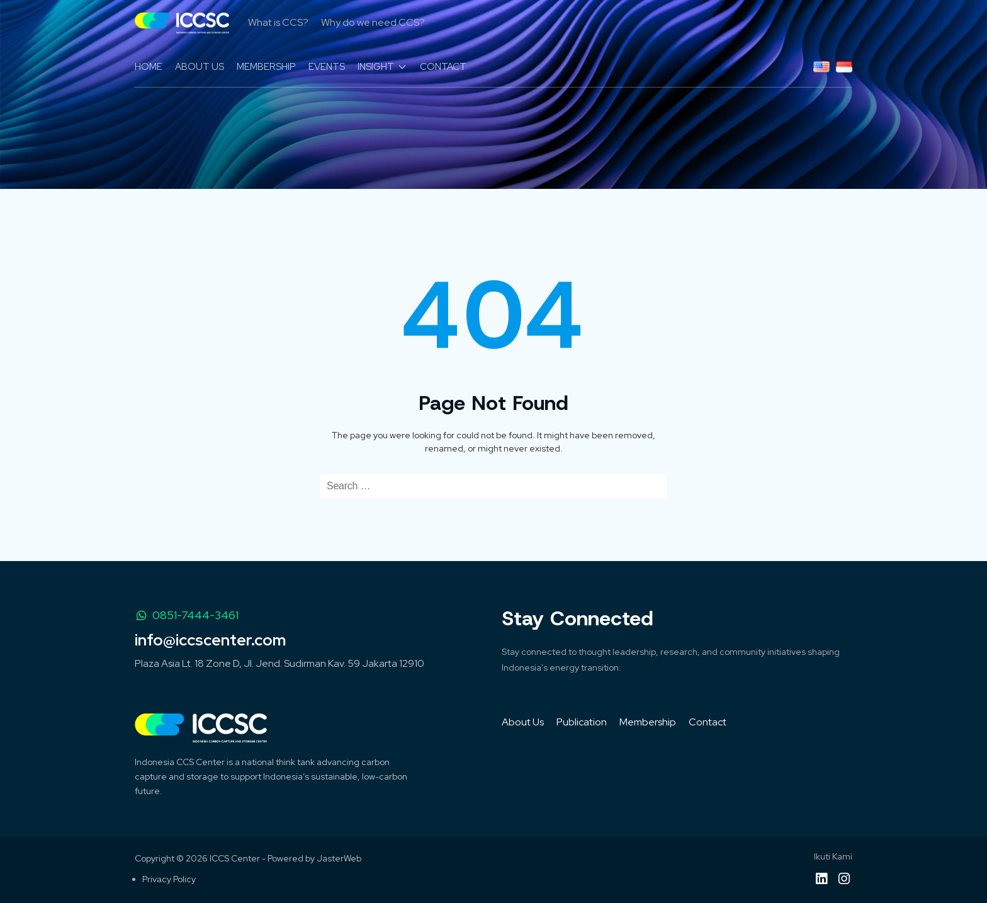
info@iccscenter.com (210, 640)
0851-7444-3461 (187, 615)
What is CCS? (278, 22)
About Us (523, 722)
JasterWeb (339, 858)
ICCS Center (235, 858)
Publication (581, 722)
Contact (707, 722)
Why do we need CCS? (373, 22)
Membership (647, 722)
